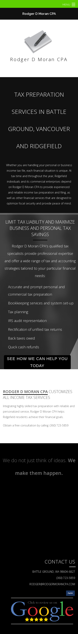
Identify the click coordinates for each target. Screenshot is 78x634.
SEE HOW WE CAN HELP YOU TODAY (37, 362)
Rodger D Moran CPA (39, 14)
